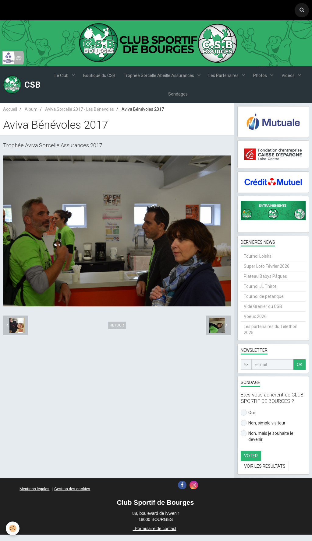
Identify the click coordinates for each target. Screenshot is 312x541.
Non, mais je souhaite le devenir (267, 442)
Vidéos (291, 77)
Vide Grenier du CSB (263, 312)
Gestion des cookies (72, 495)
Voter (251, 462)
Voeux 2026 (255, 322)
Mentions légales (34, 495)
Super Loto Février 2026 (266, 272)
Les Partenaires (224, 77)
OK (299, 370)
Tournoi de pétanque (264, 302)
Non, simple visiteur (263, 429)
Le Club (59, 77)
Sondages (178, 98)
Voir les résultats (264, 472)
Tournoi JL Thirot (260, 292)
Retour (117, 331)
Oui (248, 419)
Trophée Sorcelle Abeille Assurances (158, 77)
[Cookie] (13, 528)
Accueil (10, 115)
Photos (262, 77)
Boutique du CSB (98, 77)
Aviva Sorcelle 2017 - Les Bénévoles (79, 115)
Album (31, 115)
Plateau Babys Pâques (265, 282)
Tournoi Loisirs (257, 262)
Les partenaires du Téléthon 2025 (270, 335)
